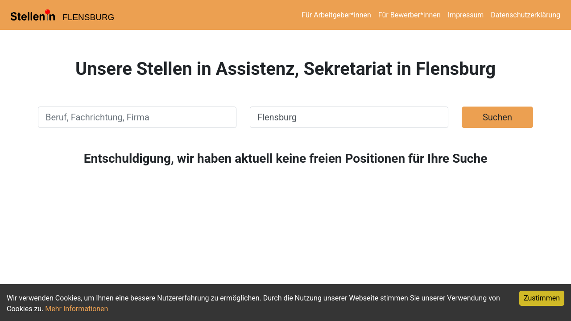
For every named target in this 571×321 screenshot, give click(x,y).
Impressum (466, 15)
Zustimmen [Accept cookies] (542, 298)
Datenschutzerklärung (525, 15)
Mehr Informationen (76, 309)
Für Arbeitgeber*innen (336, 15)
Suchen (497, 117)
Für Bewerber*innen (409, 15)
